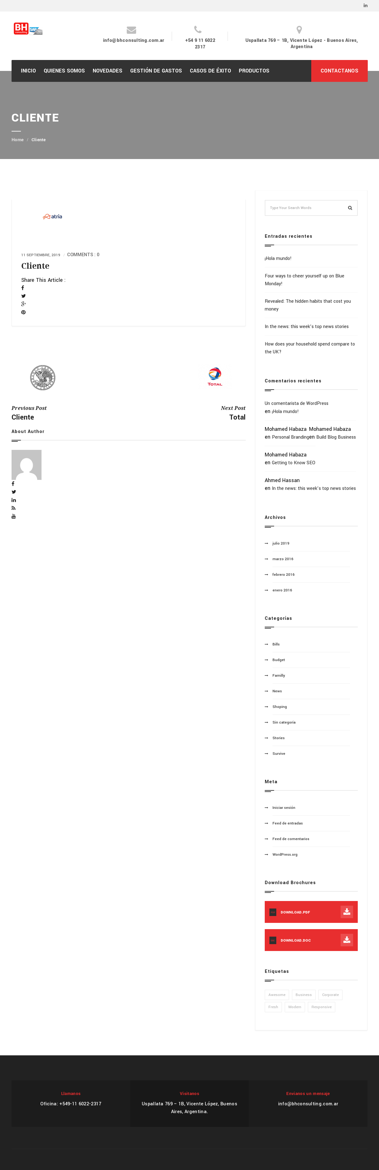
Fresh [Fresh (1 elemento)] (273, 1007)
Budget (279, 660)
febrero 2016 (284, 574)
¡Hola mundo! (278, 258)
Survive (279, 753)
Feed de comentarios (291, 839)
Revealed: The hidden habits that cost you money (308, 305)
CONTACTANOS (339, 70)
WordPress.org (285, 854)
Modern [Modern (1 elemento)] (294, 1007)
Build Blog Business (336, 437)
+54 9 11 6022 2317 (200, 43)
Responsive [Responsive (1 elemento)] (322, 1007)
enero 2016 (282, 590)
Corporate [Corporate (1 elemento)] (330, 995)
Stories (279, 738)
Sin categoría (284, 722)
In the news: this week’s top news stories (307, 326)
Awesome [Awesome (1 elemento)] (276, 995)
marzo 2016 (283, 559)
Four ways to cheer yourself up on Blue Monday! (304, 280)
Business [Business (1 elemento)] (304, 995)
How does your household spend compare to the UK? (310, 348)
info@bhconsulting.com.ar (134, 40)
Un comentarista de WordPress (296, 403)
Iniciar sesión (284, 807)
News (277, 691)
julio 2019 (281, 543)
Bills (276, 644)
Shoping (280, 706)
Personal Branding (290, 437)
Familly (279, 675)
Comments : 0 (83, 254)
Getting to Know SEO (293, 463)
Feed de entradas (288, 823)
